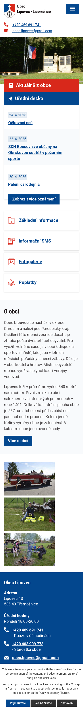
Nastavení (67, 703)
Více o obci (18, 440)
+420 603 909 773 (27, 643)
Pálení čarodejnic (24, 184)
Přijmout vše (18, 703)
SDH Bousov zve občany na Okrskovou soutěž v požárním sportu (35, 152)
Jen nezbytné (43, 703)
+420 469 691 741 (26, 24)
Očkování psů (20, 122)
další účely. (49, 678)
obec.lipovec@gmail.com (32, 30)
